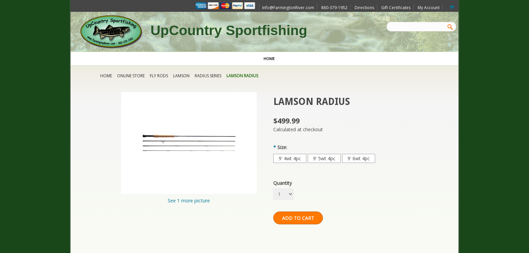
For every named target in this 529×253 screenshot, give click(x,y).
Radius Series (208, 76)
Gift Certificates (396, 7)
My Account (429, 7)
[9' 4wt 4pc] (289, 158)
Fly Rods (159, 76)
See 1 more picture (189, 200)
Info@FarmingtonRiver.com (288, 7)
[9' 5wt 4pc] (324, 158)
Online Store (131, 76)
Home (106, 76)
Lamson (181, 76)
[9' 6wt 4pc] (358, 158)
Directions (364, 7)
